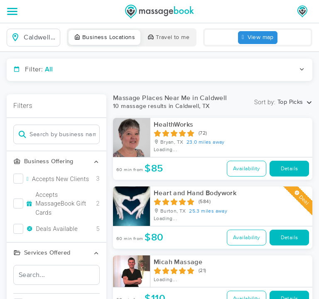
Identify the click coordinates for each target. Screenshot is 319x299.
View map (258, 37)
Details (289, 169)
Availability (246, 169)
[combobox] (40, 37)
